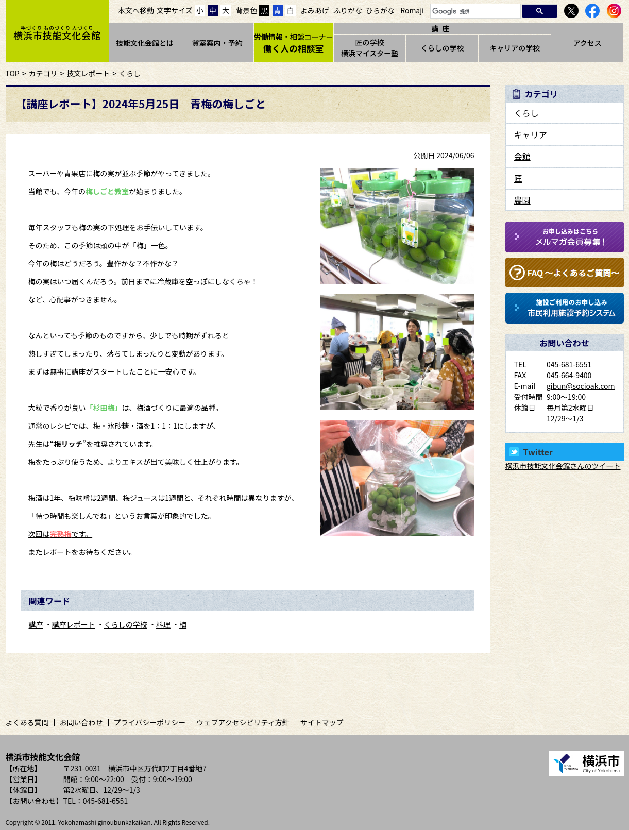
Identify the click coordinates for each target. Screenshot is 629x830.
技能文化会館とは (145, 43)
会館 (522, 156)
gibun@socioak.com (581, 386)
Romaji (412, 10)
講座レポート (73, 624)
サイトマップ (322, 722)
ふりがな (347, 10)
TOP (13, 73)
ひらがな (380, 10)
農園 (522, 200)
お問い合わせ (81, 722)
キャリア (530, 134)
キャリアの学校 (514, 48)
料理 (163, 624)
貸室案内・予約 (217, 43)
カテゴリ (43, 73)
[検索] (474, 11)
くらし (130, 73)
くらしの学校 (442, 48)
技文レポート (88, 73)
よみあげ (314, 10)
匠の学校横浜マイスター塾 (370, 47)
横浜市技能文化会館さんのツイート (563, 466)
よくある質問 (27, 722)
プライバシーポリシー (150, 722)
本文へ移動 (136, 10)
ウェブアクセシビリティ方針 (242, 722)
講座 (36, 624)
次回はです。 (60, 534)
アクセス (587, 43)
